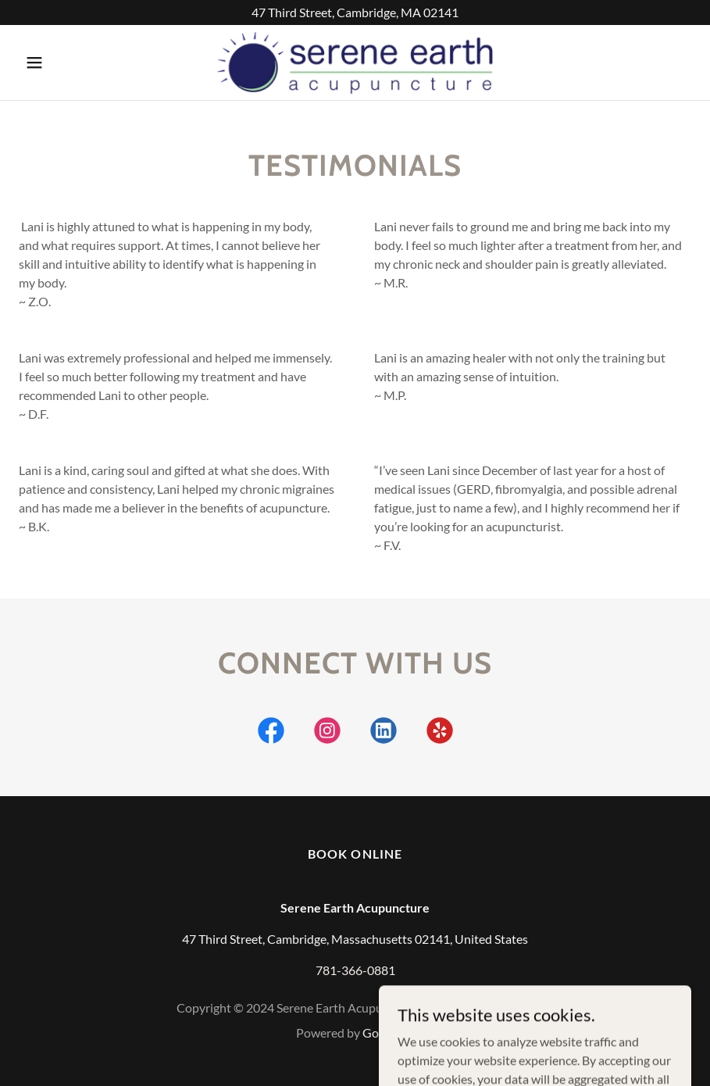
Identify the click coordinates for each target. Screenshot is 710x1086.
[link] (354, 62)
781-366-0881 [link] (355, 970)
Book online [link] (354, 853)
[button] (69, 62)
